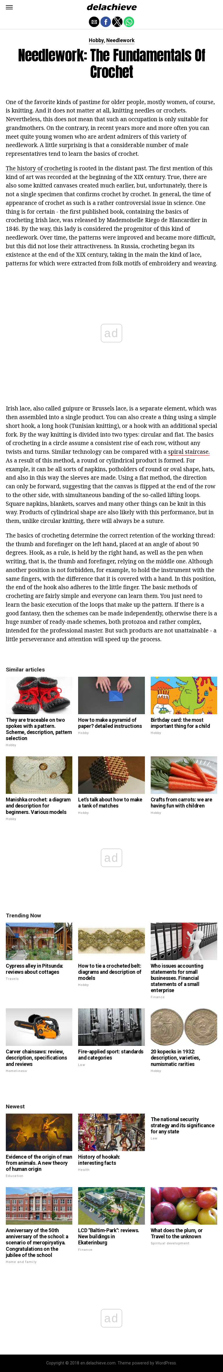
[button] (9, 7)
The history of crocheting (39, 168)
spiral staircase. (189, 451)
